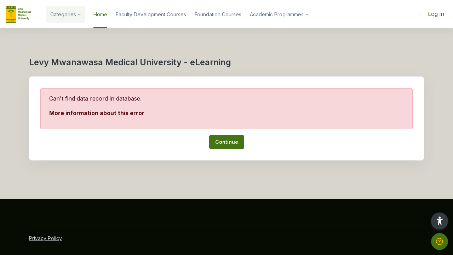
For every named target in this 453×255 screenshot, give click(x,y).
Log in (436, 13)
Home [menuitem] (100, 14)
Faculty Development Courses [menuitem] (151, 14)
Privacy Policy (45, 238)
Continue (226, 142)
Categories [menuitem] (63, 14)
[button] (439, 221)
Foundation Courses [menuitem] (218, 14)
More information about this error (96, 113)
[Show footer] (439, 241)
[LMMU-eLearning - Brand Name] (19, 14)
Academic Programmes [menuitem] (277, 14)
